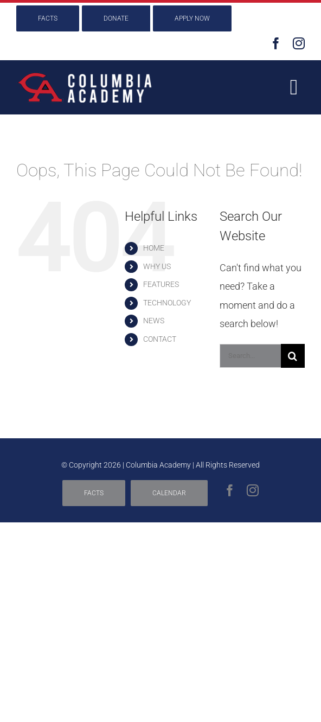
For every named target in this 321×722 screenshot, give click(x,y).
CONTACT (159, 339)
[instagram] (299, 43)
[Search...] (250, 356)
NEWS (153, 320)
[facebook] (276, 43)
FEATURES (161, 284)
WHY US (157, 266)
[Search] (293, 356)
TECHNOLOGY (167, 302)
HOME (153, 248)
